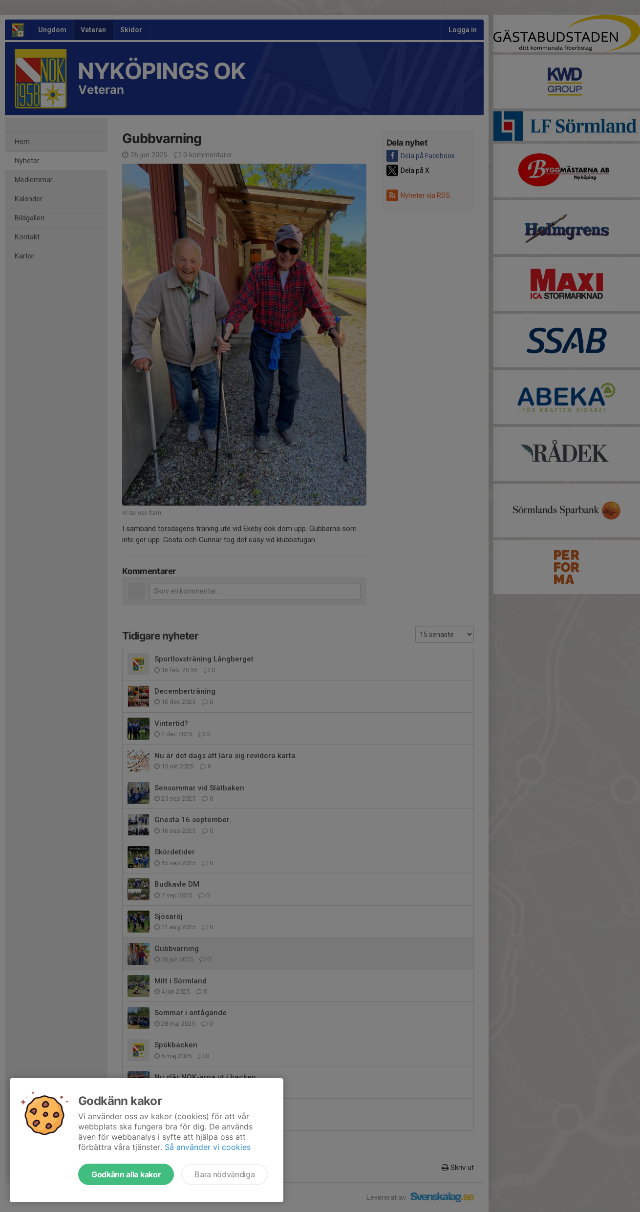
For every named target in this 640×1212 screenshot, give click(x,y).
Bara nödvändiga (224, 1174)
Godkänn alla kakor (126, 1174)
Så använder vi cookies (208, 1147)
